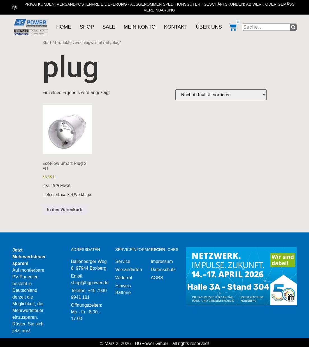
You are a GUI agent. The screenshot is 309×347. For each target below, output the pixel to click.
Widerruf (123, 277)
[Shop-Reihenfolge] (221, 94)
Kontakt (175, 27)
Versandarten (128, 269)
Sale (108, 27)
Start (47, 42)
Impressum (162, 261)
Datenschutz (163, 269)
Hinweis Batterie (123, 289)
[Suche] (293, 27)
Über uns (209, 27)
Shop (87, 27)
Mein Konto (140, 27)
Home (63, 27)
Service (122, 261)
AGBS (157, 277)
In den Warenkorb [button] (64, 209)
